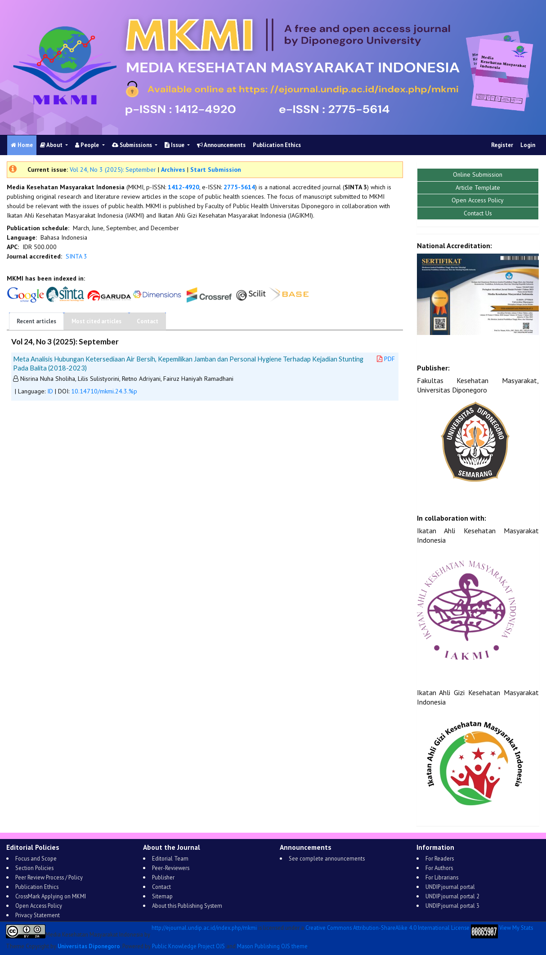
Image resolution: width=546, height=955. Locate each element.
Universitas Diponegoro (89, 946)
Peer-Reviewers (170, 867)
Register (502, 145)
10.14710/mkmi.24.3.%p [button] (104, 391)
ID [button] (50, 391)
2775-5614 (239, 187)
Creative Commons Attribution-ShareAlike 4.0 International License (387, 927)
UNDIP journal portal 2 (452, 896)
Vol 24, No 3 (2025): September (113, 169)
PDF (386, 359)
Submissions (132, 145)
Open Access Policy (38, 905)
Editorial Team (170, 858)
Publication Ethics (277, 145)
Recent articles (36, 321)
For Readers (439, 858)
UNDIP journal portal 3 (452, 905)
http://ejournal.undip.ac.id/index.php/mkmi (204, 927)
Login (527, 145)
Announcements (221, 145)
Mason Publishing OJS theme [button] (272, 946)
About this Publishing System (187, 905)
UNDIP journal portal (450, 886)
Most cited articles (96, 321)
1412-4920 (183, 187)
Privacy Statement (37, 915)
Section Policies (34, 867)
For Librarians (441, 877)
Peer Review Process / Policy (49, 877)
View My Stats (516, 927)
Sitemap (162, 896)
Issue (175, 145)
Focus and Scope (36, 858)
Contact (147, 321)
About (52, 145)
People (87, 145)
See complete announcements (327, 858)
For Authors (439, 867)
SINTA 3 (76, 256)
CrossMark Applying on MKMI (50, 896)
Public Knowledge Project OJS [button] (188, 946)
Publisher (163, 877)
